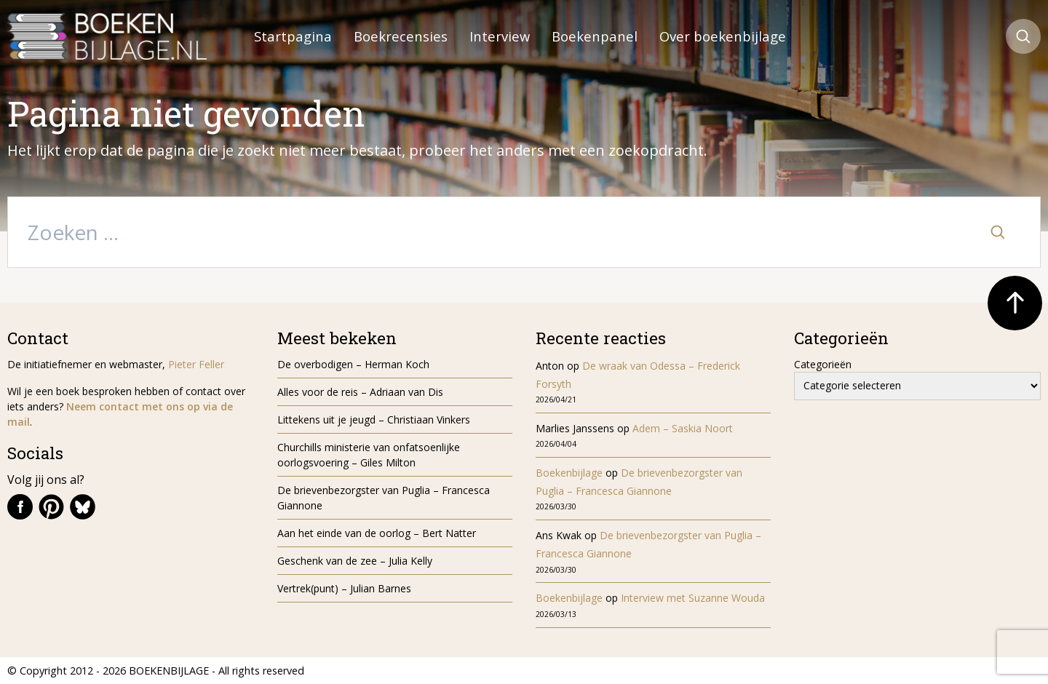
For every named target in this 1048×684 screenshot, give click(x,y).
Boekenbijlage (569, 473)
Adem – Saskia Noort (682, 428)
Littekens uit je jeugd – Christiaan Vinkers (373, 419)
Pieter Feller (196, 364)
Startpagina (293, 36)
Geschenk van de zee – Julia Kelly (354, 561)
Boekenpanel (595, 36)
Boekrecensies (401, 36)
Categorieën (823, 364)
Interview (499, 36)
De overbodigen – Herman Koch (353, 364)
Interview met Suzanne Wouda (693, 598)
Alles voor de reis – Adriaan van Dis (360, 392)
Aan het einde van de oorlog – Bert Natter (376, 533)
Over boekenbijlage (722, 36)
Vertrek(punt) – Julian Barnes (344, 588)
